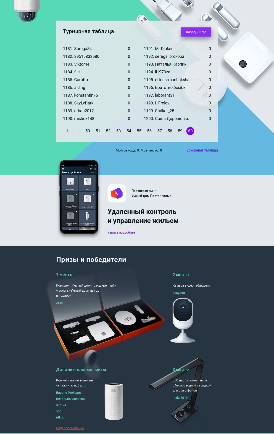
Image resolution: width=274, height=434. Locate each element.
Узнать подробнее (121, 232)
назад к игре (196, 32)
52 (108, 130)
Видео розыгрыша (70, 428)
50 (87, 130)
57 (159, 130)
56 (149, 130)
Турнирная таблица (201, 150)
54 (128, 130)
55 (139, 130)
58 (170, 130)
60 (190, 130)
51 (98, 130)
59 (180, 130)
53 (118, 130)
